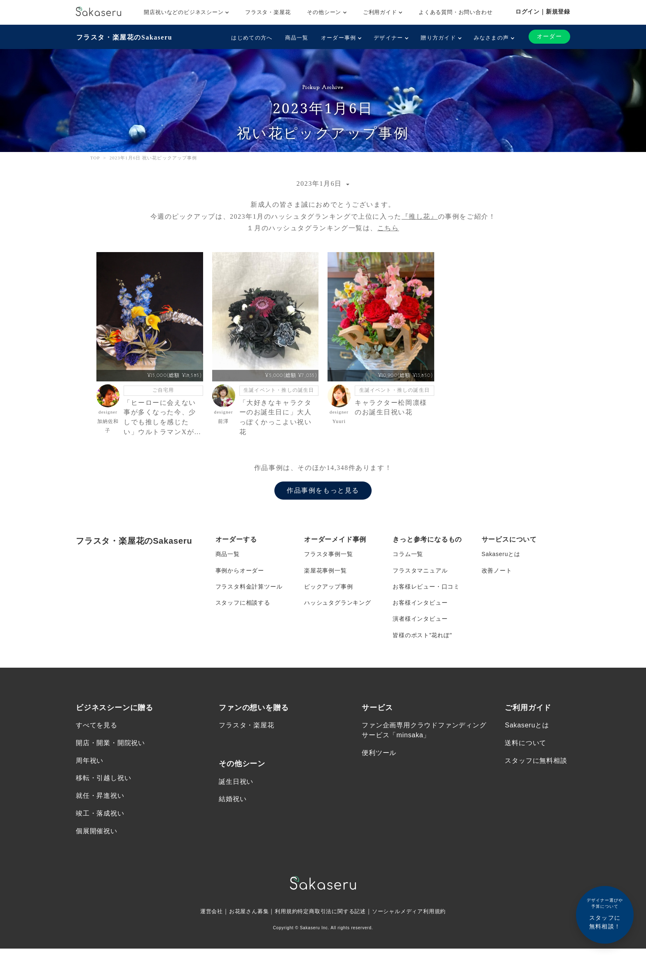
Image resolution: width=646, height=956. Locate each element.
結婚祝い (232, 805)
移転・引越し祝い (103, 784)
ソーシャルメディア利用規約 (414, 918)
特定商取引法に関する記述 (332, 918)
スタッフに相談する (242, 607)
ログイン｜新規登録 (542, 11)
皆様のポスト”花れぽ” (422, 640)
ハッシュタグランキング (337, 607)
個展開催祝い (96, 837)
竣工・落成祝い (100, 819)
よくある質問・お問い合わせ (455, 12)
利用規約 (283, 918)
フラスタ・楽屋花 (267, 12)
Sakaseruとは (501, 557)
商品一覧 (296, 38)
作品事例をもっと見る (323, 494)
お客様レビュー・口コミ (426, 590)
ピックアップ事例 (328, 590)
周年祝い (89, 766)
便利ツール (379, 758)
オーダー (549, 36)
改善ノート (497, 574)
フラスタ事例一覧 (328, 557)
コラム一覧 (408, 557)
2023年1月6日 (320, 183)
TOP (95, 157)
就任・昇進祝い (100, 802)
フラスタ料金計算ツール (249, 590)
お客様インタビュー (420, 607)
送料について (525, 748)
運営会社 (204, 918)
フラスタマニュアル (420, 574)
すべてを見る (96, 730)
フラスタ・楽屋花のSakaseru (124, 37)
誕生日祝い (236, 787)
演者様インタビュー (420, 623)
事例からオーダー (239, 574)
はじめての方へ (251, 38)
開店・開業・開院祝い (110, 748)
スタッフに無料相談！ (605, 913)
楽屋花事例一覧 (325, 574)
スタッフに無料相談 (536, 766)
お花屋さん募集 (243, 918)
